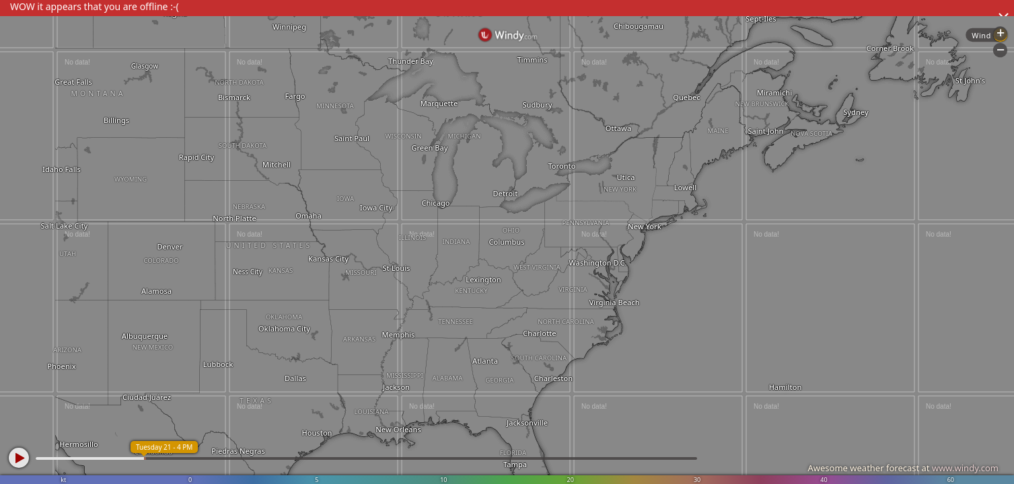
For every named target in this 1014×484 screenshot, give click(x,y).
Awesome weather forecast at (903, 468)
